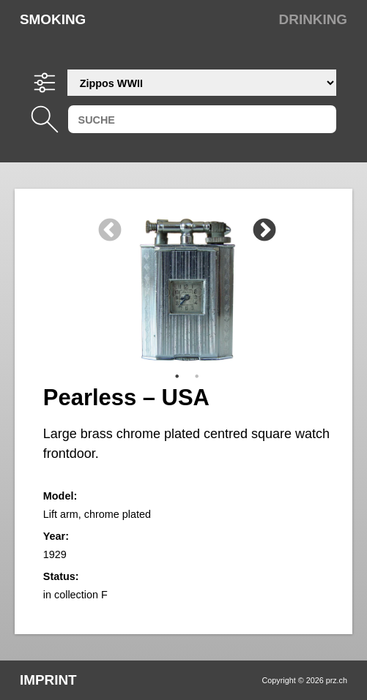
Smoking (53, 19)
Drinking (313, 19)
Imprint (48, 680)
